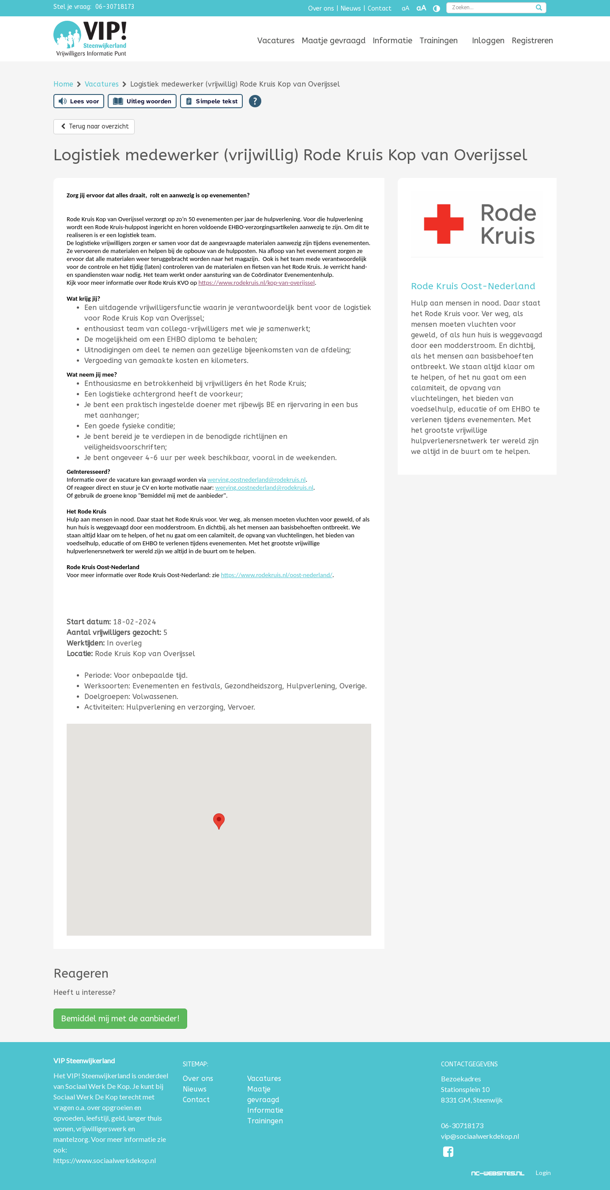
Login (543, 1172)
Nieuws (351, 8)
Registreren (532, 40)
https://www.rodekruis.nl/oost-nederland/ (276, 575)
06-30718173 (115, 7)
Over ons (321, 8)
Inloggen (488, 40)
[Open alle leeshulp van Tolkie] (255, 101)
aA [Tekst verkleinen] (405, 8)
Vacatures (275, 40)
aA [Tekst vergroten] (421, 8)
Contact (380, 8)
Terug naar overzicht (94, 126)
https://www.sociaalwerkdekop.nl (104, 1160)
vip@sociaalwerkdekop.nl (480, 1136)
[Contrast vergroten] (436, 9)
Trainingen (438, 40)
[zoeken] (539, 8)
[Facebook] (448, 1153)
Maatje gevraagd (333, 40)
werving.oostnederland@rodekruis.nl (256, 480)
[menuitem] (276, 40)
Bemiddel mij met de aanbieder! (120, 1019)
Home (64, 84)
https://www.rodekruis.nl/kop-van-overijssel (257, 283)
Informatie (392, 40)
